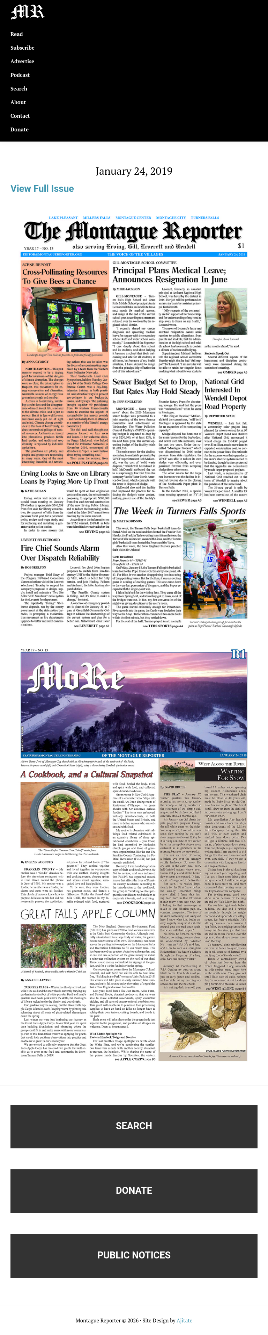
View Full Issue (42, 188)
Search (134, 1126)
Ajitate (184, 1320)
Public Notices (134, 1255)
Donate (134, 1190)
